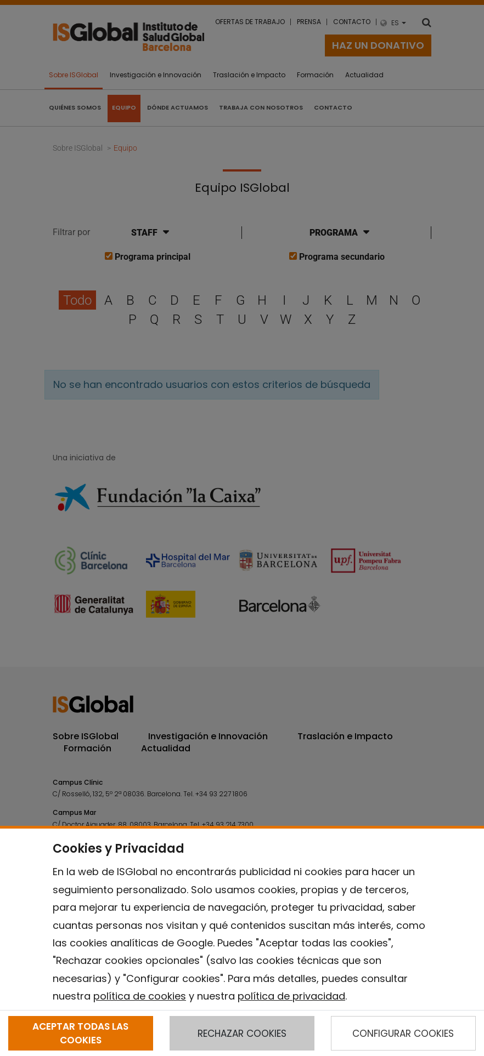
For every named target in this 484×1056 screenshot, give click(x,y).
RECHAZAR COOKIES (242, 1033)
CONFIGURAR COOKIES (403, 1033)
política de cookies (139, 996)
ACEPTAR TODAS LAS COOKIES (80, 1033)
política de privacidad (291, 996)
